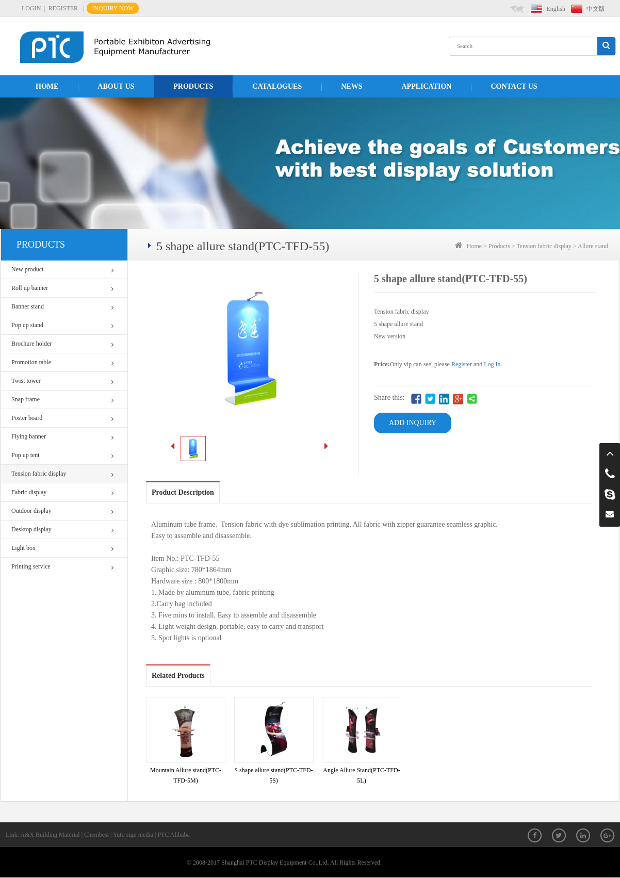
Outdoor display (62, 511)
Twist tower (62, 381)
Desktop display (62, 529)
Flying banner (62, 437)
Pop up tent (62, 455)
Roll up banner (62, 288)
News (351, 86)
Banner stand (62, 307)
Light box (62, 548)
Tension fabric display (62, 474)
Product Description (183, 492)
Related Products (178, 675)
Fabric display (62, 492)
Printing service (62, 567)
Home (47, 86)
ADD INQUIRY (412, 423)
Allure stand (593, 246)
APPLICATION (426, 86)
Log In (492, 364)
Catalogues (277, 86)
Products (193, 86)
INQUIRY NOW (113, 8)
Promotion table (62, 362)
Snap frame (62, 399)
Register (461, 364)
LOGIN (31, 8)
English (555, 8)
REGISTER (63, 8)
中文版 (595, 8)
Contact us (514, 86)
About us (115, 86)
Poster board (62, 418)
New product (62, 269)
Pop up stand (62, 325)
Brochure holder (62, 344)
